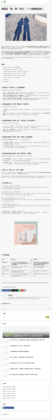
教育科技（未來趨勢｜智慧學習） (26, 393)
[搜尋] (24, 317)
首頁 (2, 6)
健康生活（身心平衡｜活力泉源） (26, 391)
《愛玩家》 (10, 295)
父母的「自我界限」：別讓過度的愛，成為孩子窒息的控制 (21, 357)
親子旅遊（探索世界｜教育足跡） (26, 395)
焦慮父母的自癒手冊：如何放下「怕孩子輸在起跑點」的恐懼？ (22, 363)
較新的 (3, 308)
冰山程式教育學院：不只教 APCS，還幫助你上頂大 (20, 345)
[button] (2, 2)
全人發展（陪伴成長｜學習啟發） (26, 386)
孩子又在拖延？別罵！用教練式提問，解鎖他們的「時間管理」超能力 (24, 374)
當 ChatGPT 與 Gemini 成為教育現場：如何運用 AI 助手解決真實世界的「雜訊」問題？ (27, 339)
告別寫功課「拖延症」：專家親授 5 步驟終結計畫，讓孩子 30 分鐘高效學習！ (25, 368)
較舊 (49, 308)
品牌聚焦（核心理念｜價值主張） (26, 398)
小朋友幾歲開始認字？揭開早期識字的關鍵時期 (19, 351)
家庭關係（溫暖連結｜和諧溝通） (11, 6)
